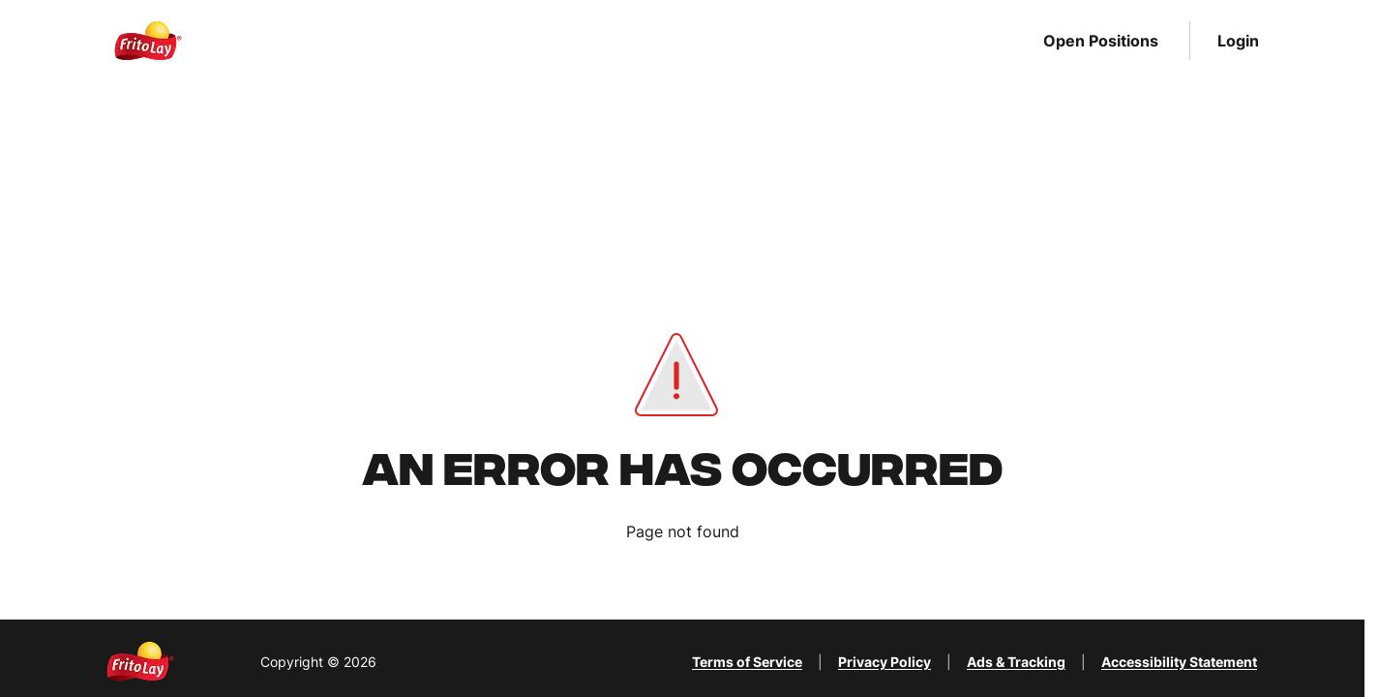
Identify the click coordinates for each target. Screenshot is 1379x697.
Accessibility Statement (1179, 661)
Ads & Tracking (1016, 661)
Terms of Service (747, 661)
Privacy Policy (884, 661)
